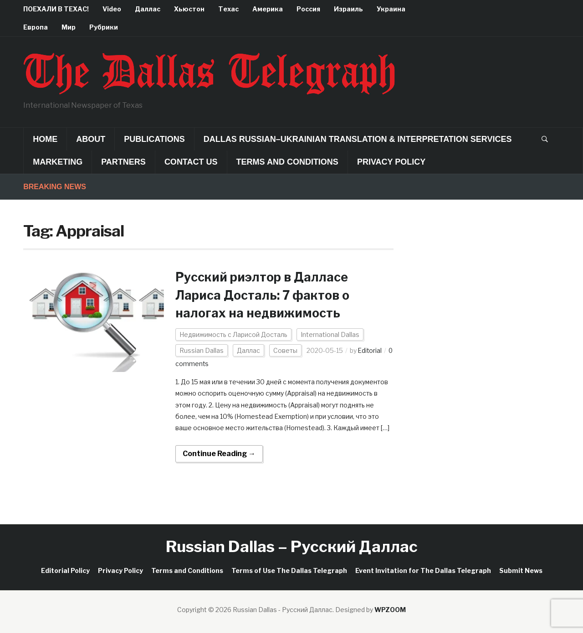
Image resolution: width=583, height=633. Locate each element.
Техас (228, 9)
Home (45, 139)
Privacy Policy (391, 161)
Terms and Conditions (287, 161)
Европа (35, 27)
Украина (391, 9)
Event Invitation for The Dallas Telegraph (423, 570)
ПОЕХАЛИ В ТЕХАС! (56, 9)
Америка (267, 9)
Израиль (348, 9)
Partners (123, 161)
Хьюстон (189, 9)
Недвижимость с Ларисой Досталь (233, 334)
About (90, 139)
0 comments (195, 363)
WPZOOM (390, 609)
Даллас (147, 9)
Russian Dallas (201, 350)
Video (111, 9)
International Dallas (330, 334)
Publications (154, 139)
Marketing (57, 161)
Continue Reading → (219, 453)
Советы (285, 350)
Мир (68, 27)
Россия (308, 9)
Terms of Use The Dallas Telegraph (289, 570)
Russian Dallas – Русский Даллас (292, 546)
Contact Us (191, 161)
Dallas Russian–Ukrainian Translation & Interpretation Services (358, 139)
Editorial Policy (65, 570)
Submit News (520, 570)
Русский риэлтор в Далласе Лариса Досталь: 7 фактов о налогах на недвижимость (266, 294)
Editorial (370, 350)
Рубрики (103, 27)
